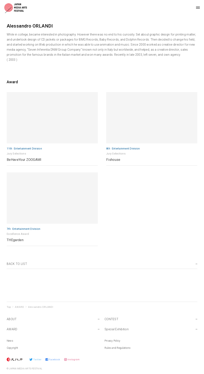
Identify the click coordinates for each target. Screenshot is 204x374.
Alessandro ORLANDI (40, 307)
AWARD (19, 307)
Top (9, 307)
